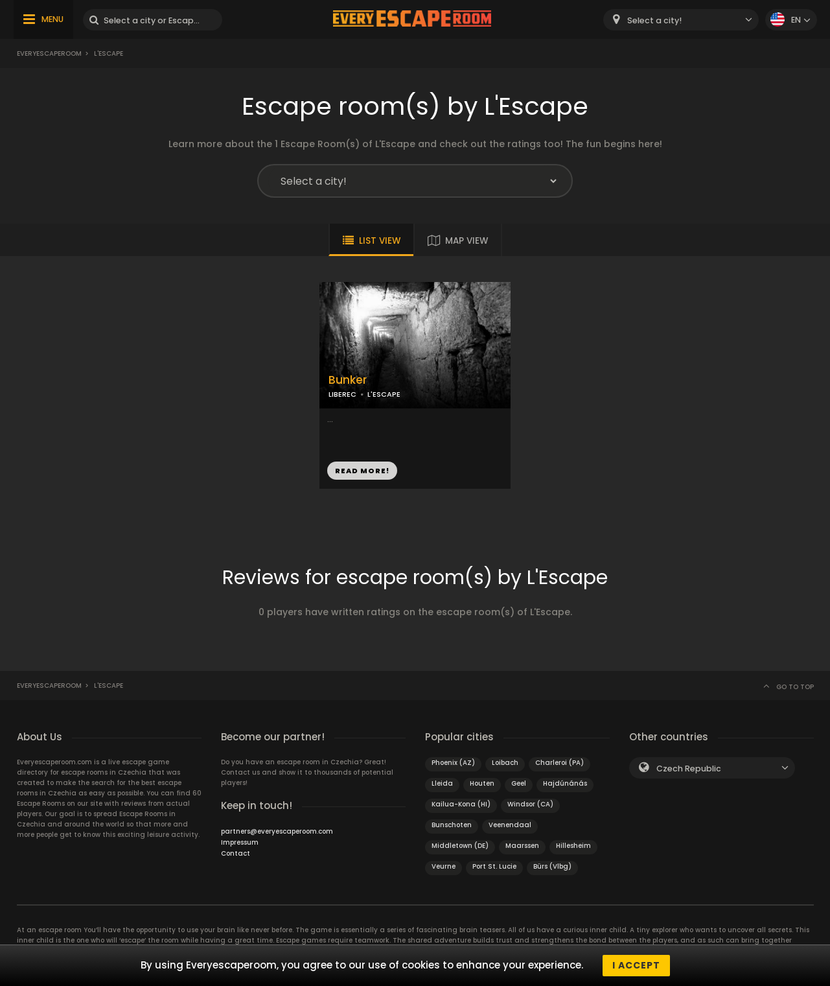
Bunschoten (452, 825)
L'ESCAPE (383, 394)
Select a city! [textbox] (654, 20)
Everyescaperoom (49, 53)
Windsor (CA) (530, 804)
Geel (518, 783)
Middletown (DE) (460, 846)
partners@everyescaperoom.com (277, 831)
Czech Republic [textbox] (688, 768)
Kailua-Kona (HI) (461, 804)
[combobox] (681, 19)
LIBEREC (342, 394)
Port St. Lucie (494, 866)
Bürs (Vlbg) (552, 866)
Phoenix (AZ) (453, 763)
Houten (482, 783)
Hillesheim (573, 846)
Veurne (443, 866)
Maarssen (522, 846)
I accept (636, 965)
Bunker (348, 380)
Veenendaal (510, 825)
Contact (235, 853)
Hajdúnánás (565, 783)
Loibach (505, 763)
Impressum (240, 842)
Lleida (442, 783)
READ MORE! (362, 470)
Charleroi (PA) (559, 763)
